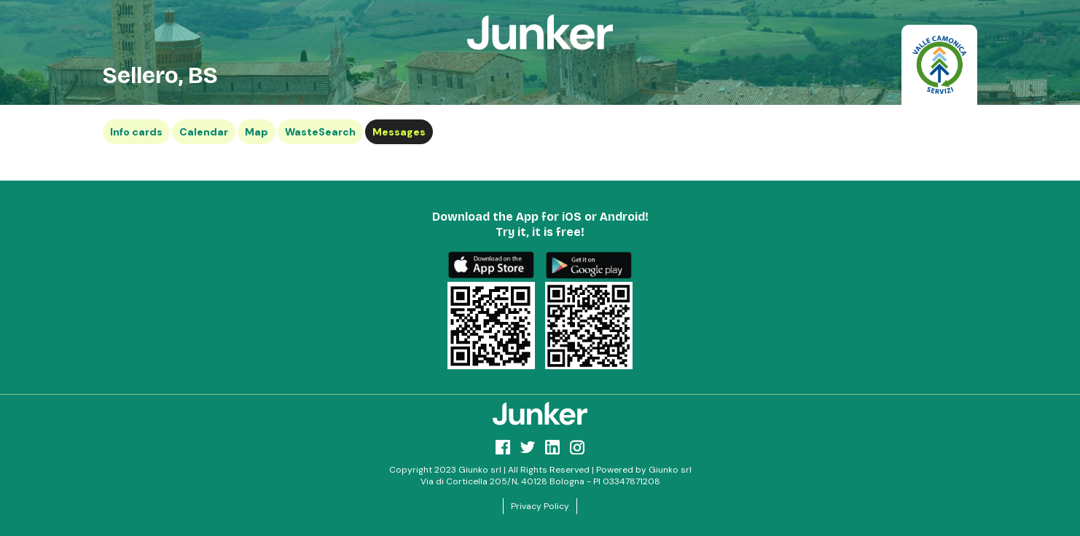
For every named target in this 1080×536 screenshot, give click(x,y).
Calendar (203, 131)
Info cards (136, 131)
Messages (399, 131)
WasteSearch (320, 131)
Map (256, 131)
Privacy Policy (540, 506)
